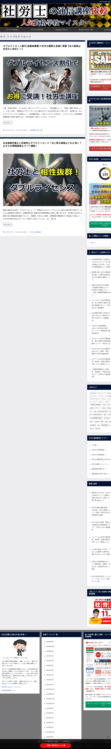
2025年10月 (50, 646)
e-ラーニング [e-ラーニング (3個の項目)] (101, 393)
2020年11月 (50, 689)
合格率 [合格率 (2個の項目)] (104, 408)
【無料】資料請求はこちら (55, 745)
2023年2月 (50, 656)
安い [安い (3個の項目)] (91, 411)
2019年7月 (50, 718)
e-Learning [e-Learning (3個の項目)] (93, 393)
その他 (94, 445)
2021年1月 (50, 684)
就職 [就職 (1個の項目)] (95, 411)
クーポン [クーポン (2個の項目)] (101, 396)
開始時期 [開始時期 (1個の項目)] (97, 428)
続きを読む (7, 122)
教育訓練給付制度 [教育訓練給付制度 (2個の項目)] (103, 411)
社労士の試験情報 (37, 30)
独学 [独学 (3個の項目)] (105, 414)
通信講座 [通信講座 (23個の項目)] (104, 425)
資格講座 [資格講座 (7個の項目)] (93, 425)
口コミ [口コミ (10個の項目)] (97, 408)
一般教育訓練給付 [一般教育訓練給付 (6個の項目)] (95, 404)
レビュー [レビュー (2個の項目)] (107, 401)
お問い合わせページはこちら (11, 687)
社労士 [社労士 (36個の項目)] (107, 418)
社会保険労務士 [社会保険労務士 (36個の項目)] (96, 418)
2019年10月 (50, 703)
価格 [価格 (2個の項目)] (104, 404)
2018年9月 (50, 737)
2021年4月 (50, 680)
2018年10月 (50, 732)
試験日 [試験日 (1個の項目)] (91, 421)
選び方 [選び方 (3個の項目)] (92, 428)
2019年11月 (50, 699)
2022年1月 (50, 675)
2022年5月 (50, 665)
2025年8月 (50, 651)
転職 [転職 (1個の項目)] (98, 425)
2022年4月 (50, 670)
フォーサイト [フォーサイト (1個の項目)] (93, 401)
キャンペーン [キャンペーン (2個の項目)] (93, 396)
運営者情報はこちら (9, 690)
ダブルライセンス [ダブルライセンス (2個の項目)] (95, 398)
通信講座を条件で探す (86, 30)
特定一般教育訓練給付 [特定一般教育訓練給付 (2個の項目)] (96, 414)
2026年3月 (50, 641)
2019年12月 (50, 694)
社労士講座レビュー (99, 464)
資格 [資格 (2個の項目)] (106, 421)
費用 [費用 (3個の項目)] (102, 421)
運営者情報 (104, 1)
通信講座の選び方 (61, 30)
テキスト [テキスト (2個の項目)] (103, 398)
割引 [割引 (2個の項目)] (108, 404)
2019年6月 (50, 722)
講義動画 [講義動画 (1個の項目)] (97, 421)
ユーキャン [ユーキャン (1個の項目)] (101, 401)
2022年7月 (50, 660)
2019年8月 (50, 713)
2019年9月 (50, 708)
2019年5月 (50, 727)
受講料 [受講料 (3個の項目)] (92, 408)
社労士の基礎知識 (12, 30)
